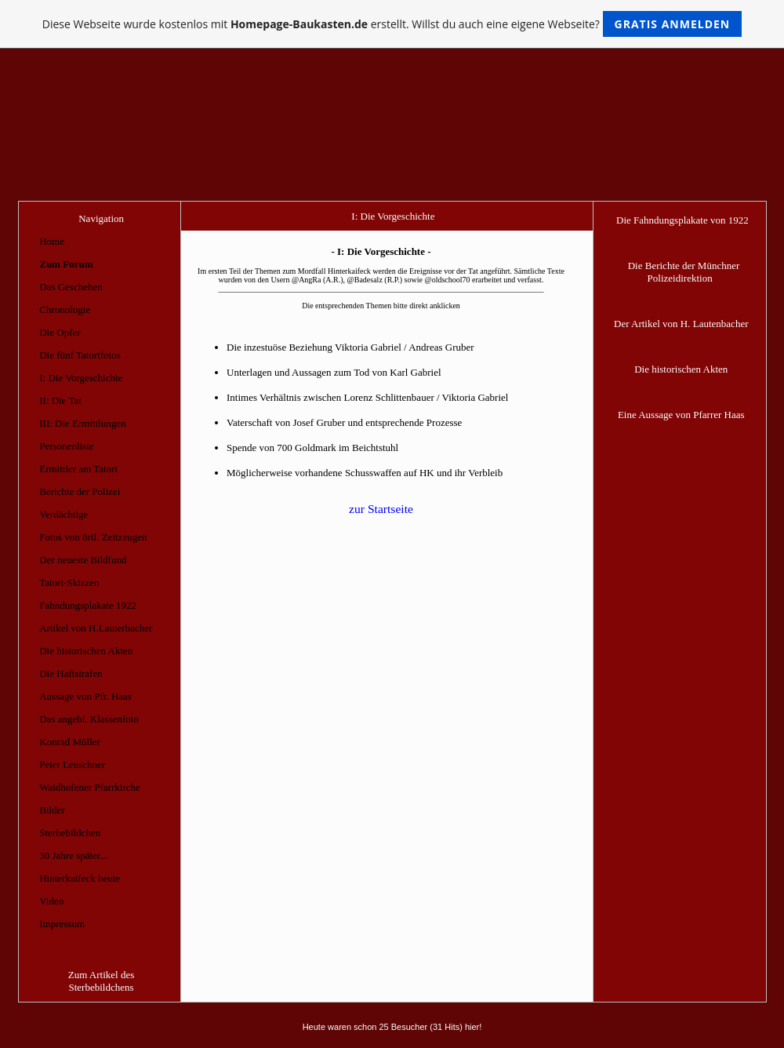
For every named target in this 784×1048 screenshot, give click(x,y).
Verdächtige (63, 514)
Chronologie (64, 309)
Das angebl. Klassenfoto (89, 719)
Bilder (52, 810)
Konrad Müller (69, 742)
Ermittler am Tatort (78, 469)
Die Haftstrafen (71, 673)
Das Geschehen (71, 287)
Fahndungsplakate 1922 (87, 605)
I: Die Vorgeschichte (80, 378)
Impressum (62, 924)
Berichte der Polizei (79, 491)
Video (51, 901)
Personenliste (66, 446)
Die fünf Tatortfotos (80, 355)
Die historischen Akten (85, 651)
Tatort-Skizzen (69, 582)
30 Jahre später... (73, 855)
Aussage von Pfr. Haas (85, 696)
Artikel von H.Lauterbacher (95, 628)
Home (51, 241)
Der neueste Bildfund (82, 560)
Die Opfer (59, 332)
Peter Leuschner (72, 764)
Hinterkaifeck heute (79, 878)
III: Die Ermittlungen (82, 423)
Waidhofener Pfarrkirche (89, 787)
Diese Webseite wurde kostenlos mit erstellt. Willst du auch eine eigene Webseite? (392, 24)
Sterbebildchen (69, 833)
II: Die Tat (60, 400)
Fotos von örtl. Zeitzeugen (93, 537)
